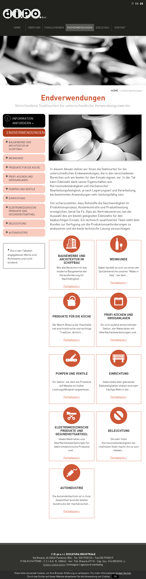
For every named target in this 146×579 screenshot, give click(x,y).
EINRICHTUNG (17, 198)
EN (136, 3)
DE (141, 3)
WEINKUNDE (16, 158)
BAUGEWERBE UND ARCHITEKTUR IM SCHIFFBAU (20, 146)
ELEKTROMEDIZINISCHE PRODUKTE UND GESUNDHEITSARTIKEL (22, 211)
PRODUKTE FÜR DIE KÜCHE (24, 167)
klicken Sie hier (123, 573)
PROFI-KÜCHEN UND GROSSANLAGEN (21, 178)
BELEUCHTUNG (17, 223)
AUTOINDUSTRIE (18, 232)
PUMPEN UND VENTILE (22, 189)
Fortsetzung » (71, 286)
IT (133, 3)
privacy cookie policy (54, 564)
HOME (114, 90)
